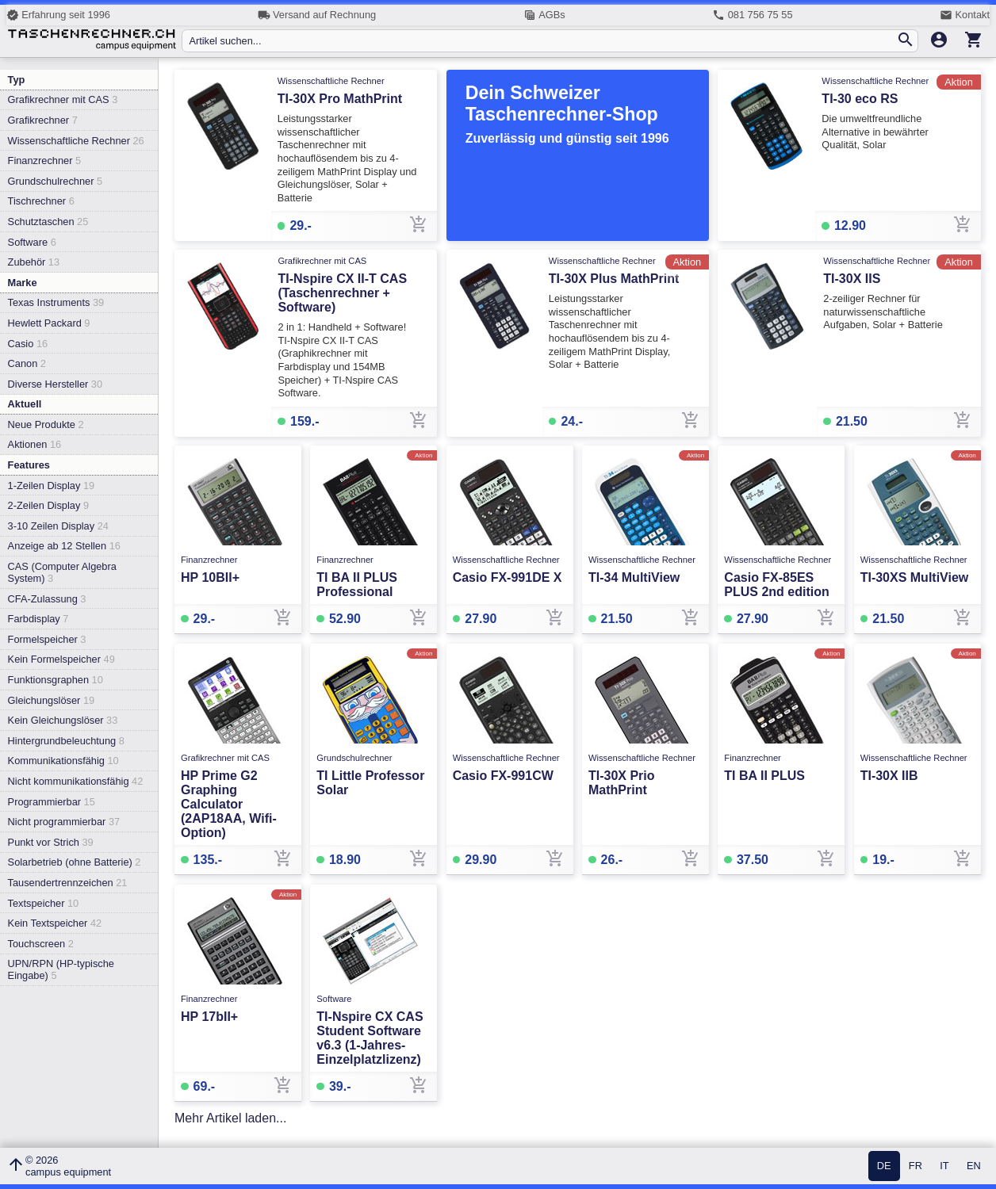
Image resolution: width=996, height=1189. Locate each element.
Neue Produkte (46, 424)
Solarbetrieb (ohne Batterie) (74, 862)
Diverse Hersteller (55, 384)
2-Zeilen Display (48, 505)
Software (32, 242)
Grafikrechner (43, 120)
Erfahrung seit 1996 (58, 15)
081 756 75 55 (752, 15)
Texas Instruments (56, 302)
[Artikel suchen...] (542, 41)
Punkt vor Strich (51, 842)
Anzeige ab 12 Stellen (64, 546)
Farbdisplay (38, 619)
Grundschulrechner (55, 181)
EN (974, 1166)
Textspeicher (43, 903)
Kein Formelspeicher (61, 659)
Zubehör (33, 262)
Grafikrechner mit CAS (63, 99)
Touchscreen (41, 944)
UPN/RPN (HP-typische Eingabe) (61, 969)
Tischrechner (41, 201)
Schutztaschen (48, 221)
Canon (27, 363)
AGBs (544, 15)
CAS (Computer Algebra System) (62, 572)
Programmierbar (51, 802)
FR (915, 1166)
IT (944, 1166)
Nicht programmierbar (64, 822)
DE (884, 1166)
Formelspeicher (47, 639)
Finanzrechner (44, 160)
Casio (28, 344)
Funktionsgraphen (55, 680)
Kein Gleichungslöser (63, 720)
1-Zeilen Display (51, 485)
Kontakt (965, 15)
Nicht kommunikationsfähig (76, 781)
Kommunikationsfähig (63, 761)
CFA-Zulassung (47, 599)
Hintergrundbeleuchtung (66, 741)
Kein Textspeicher (55, 923)
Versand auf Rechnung (317, 15)
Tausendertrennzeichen (68, 883)
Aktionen (35, 444)
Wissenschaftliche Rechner (76, 141)
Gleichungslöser (51, 700)
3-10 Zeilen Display (58, 526)
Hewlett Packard (49, 323)
